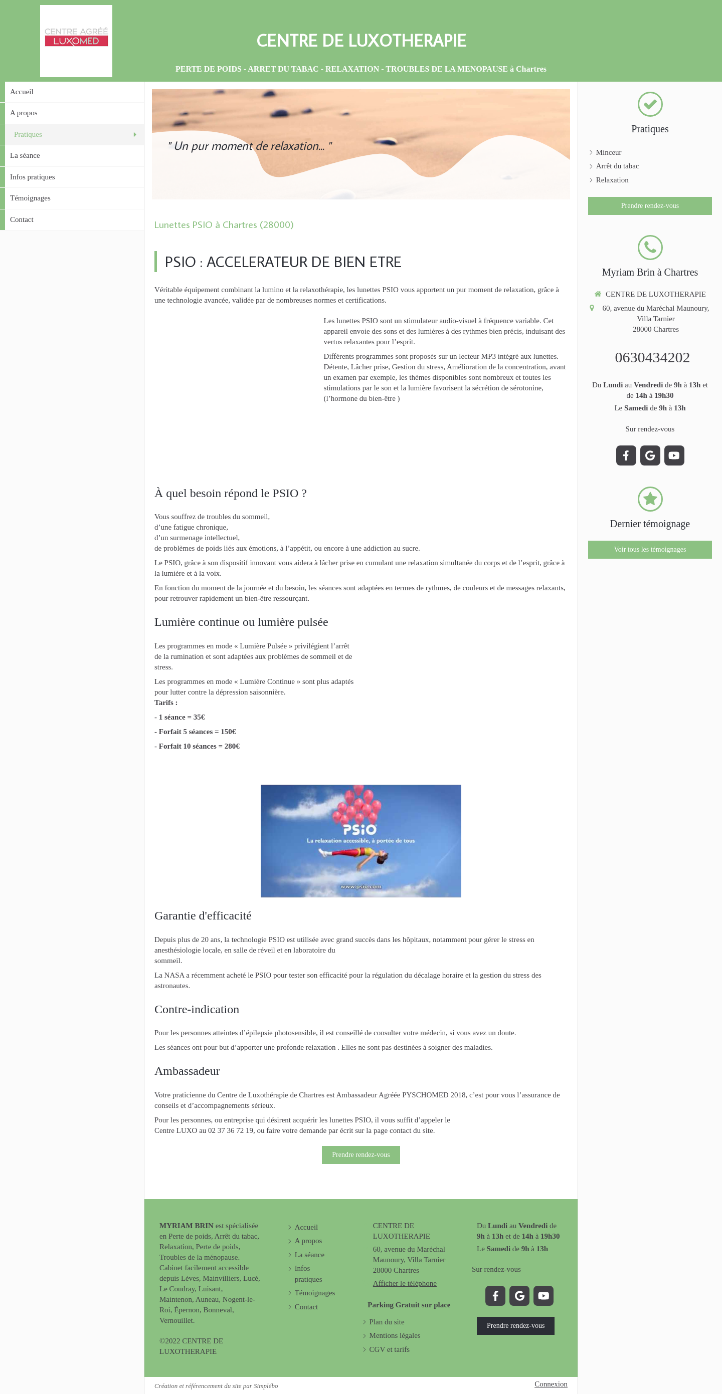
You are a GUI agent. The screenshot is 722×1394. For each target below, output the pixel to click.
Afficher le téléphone (405, 1283)
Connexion (551, 1384)
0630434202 (652, 357)
